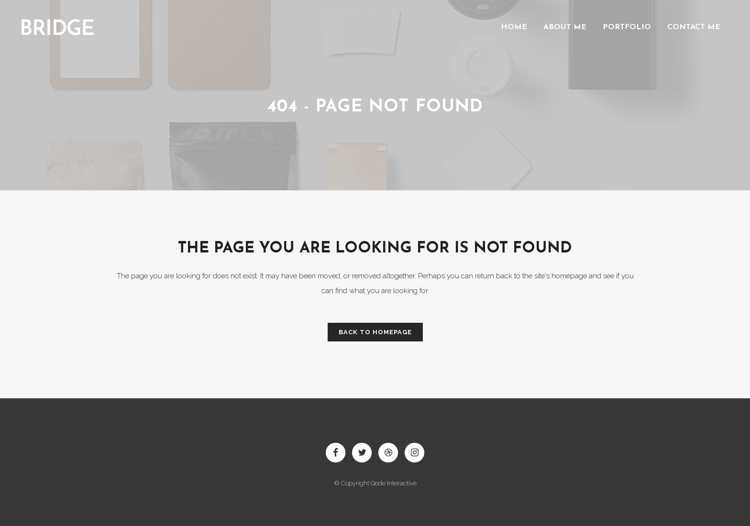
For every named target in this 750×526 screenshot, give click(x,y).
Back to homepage (375, 332)
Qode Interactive (394, 483)
